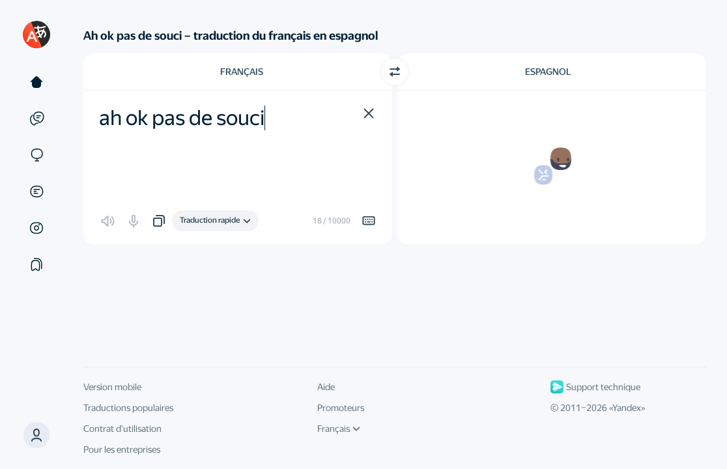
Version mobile (112, 387)
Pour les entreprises (121, 449)
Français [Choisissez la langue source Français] (241, 71)
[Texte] (36, 82)
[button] (36, 435)
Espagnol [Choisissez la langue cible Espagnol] (548, 71)
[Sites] (36, 155)
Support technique (595, 386)
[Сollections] (36, 264)
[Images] (36, 228)
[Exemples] (36, 119)
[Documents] (36, 191)
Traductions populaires (128, 408)
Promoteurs (340, 408)
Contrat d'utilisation (122, 428)
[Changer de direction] (395, 72)
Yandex (626, 408)
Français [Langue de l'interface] (338, 428)
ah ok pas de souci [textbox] (181, 118)
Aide (326, 387)
